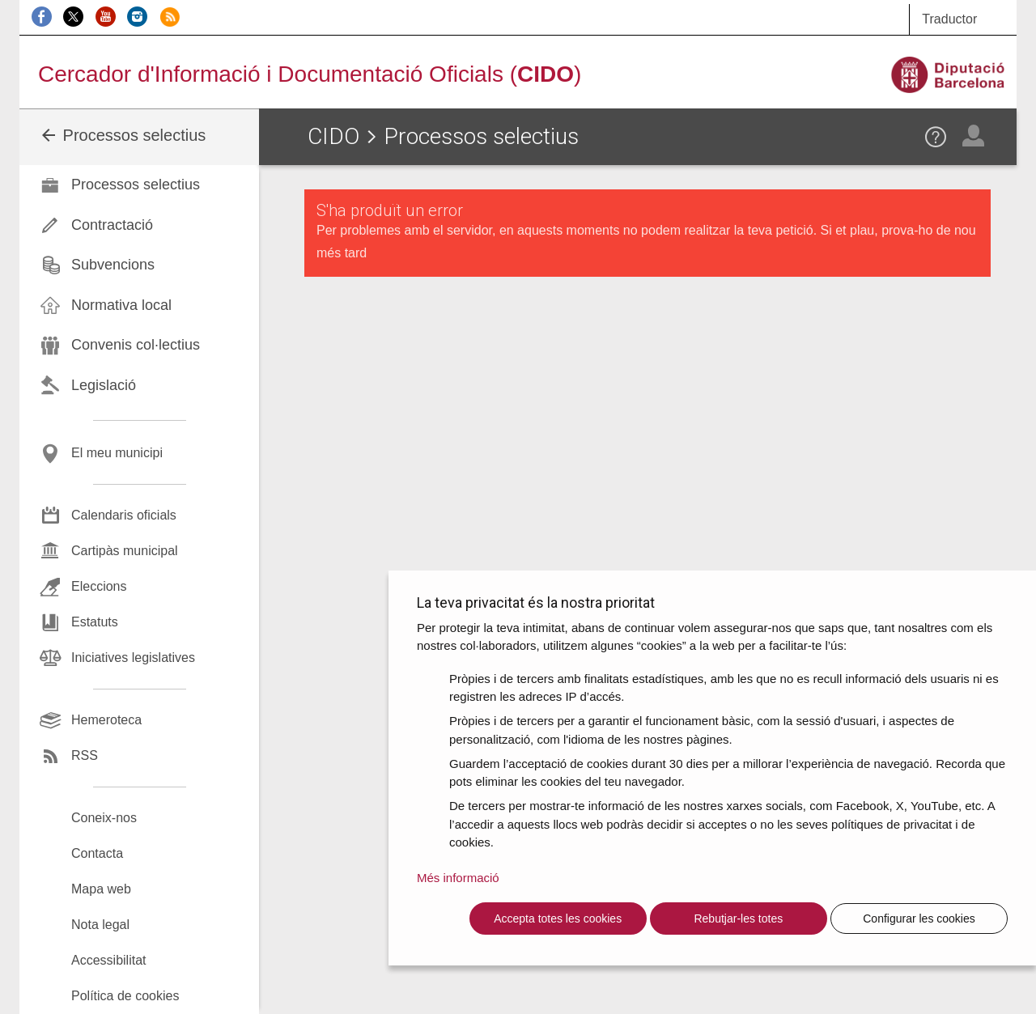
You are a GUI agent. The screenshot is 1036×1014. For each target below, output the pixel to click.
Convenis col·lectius (135, 345)
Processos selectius (122, 135)
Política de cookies (125, 996)
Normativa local (121, 305)
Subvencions (113, 265)
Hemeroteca (106, 720)
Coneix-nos (104, 818)
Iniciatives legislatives (133, 657)
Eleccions (98, 586)
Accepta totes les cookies (558, 918)
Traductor (949, 19)
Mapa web (101, 889)
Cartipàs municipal (124, 551)
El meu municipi (117, 453)
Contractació (112, 225)
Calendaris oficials (123, 515)
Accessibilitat (108, 960)
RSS (84, 755)
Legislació (103, 385)
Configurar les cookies (919, 918)
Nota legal (100, 924)
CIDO (333, 136)
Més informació (458, 878)
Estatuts (94, 622)
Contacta (97, 853)
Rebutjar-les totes (738, 918)
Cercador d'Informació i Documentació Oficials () (309, 74)
